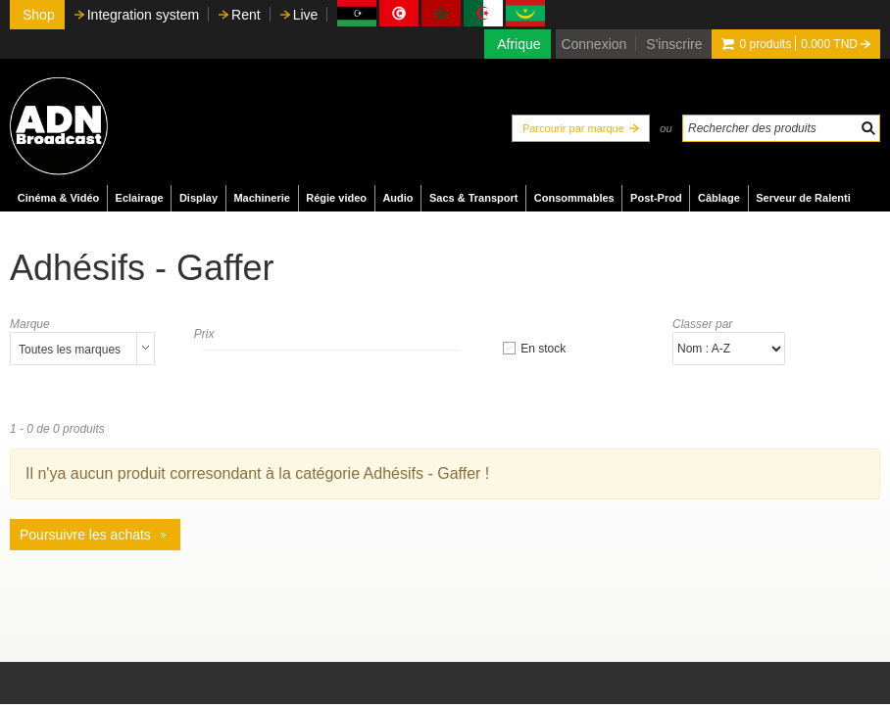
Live (306, 15)
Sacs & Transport (473, 198)
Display (198, 198)
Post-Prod (656, 198)
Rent (246, 15)
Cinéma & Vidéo (59, 198)
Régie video (336, 198)
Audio (397, 198)
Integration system (143, 15)
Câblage (719, 198)
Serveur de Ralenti (803, 198)
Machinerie (261, 198)
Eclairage (140, 198)
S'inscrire (674, 44)
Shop (39, 15)
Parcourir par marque (573, 128)
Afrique (518, 44)
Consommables (574, 198)
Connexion (593, 44)
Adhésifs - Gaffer (141, 268)
